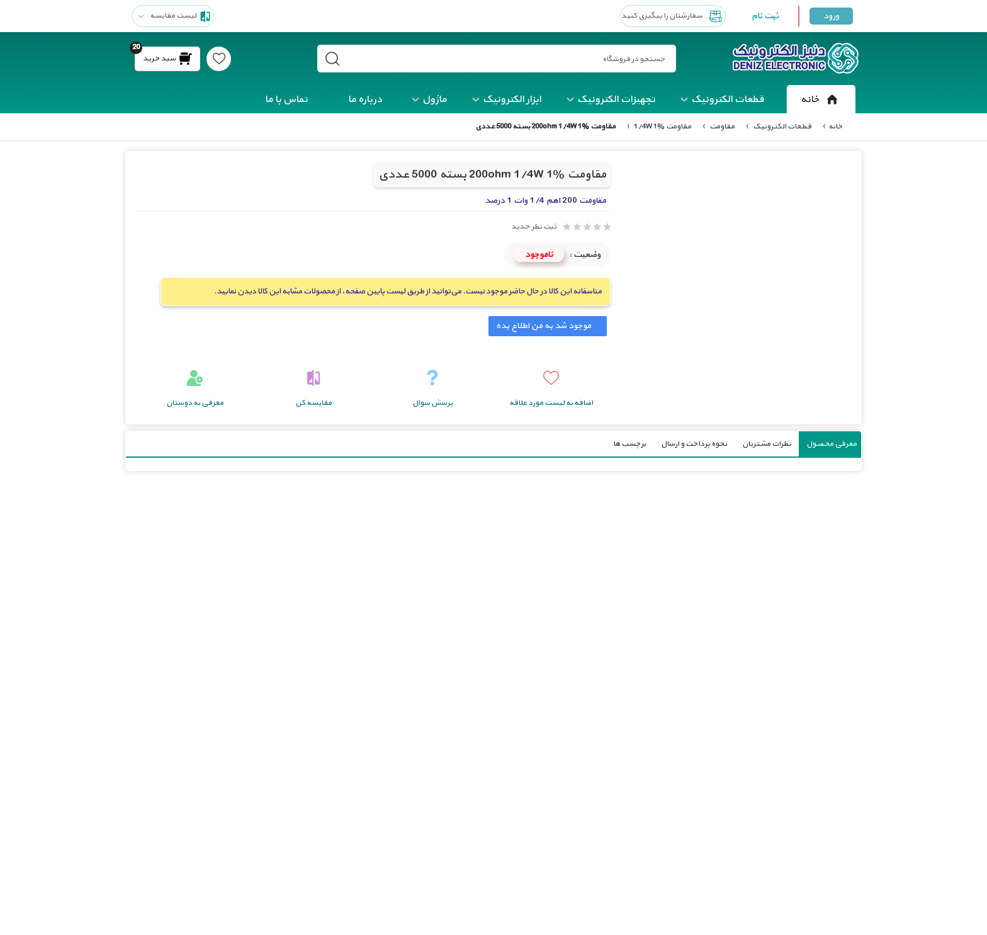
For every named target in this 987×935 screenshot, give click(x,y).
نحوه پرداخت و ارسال (694, 444)
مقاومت (721, 126)
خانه (821, 99)
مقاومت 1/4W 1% (662, 126)
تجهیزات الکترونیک (616, 99)
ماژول (434, 99)
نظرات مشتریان (766, 444)
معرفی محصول (831, 444)
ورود (831, 16)
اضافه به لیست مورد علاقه (551, 403)
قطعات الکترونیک (727, 99)
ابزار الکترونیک (512, 99)
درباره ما (365, 99)
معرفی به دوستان (194, 403)
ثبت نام (765, 16)
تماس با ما (286, 99)
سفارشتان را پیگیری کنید (673, 16)
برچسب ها (629, 444)
